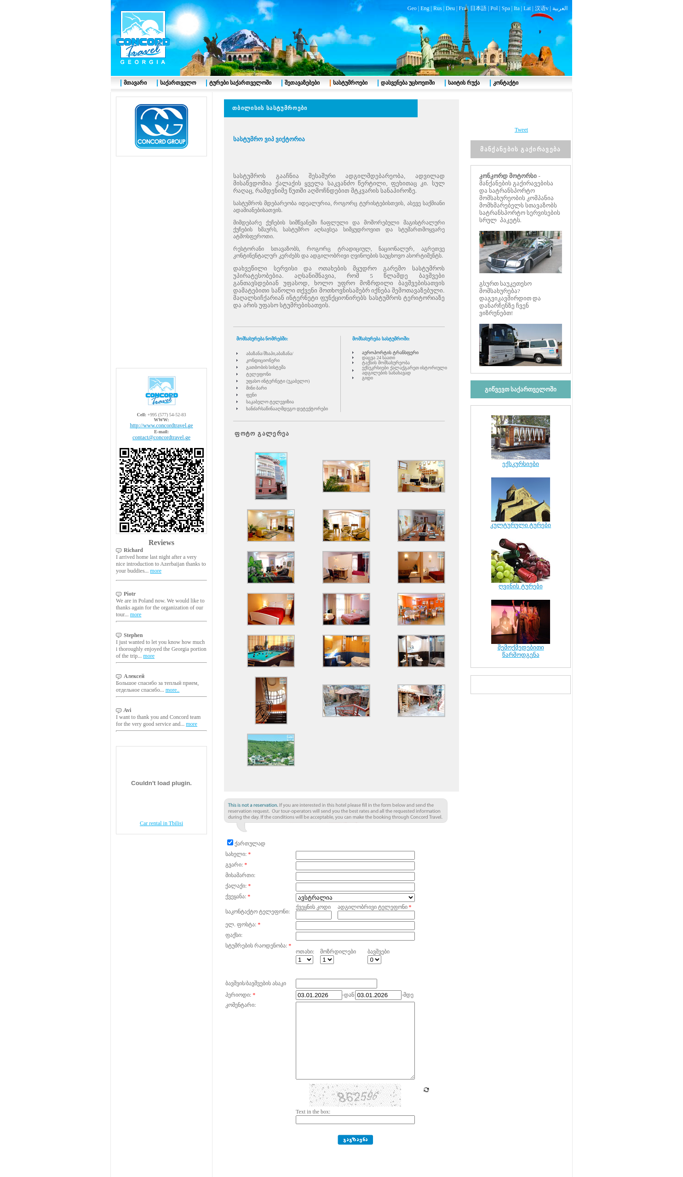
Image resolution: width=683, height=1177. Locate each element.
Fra (462, 8)
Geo (412, 8)
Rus (437, 8)
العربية (560, 8)
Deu (450, 8)
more (155, 571)
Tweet (521, 129)
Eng (424, 8)
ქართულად (250, 843)
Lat (527, 8)
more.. (173, 690)
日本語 (478, 8)
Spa (506, 8)
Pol (494, 8)
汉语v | (543, 8)
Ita (517, 8)
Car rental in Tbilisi (161, 823)
